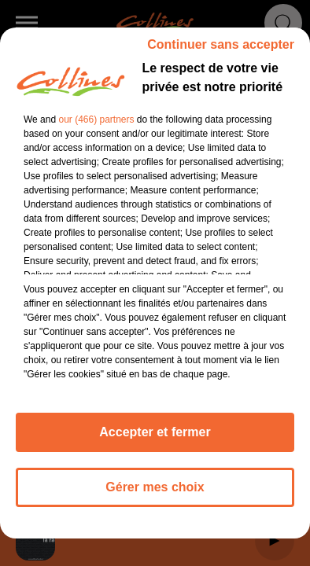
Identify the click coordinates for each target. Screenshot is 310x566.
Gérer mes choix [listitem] (154, 487)
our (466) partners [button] (96, 119)
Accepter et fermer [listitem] (154, 432)
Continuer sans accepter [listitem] (220, 44)
